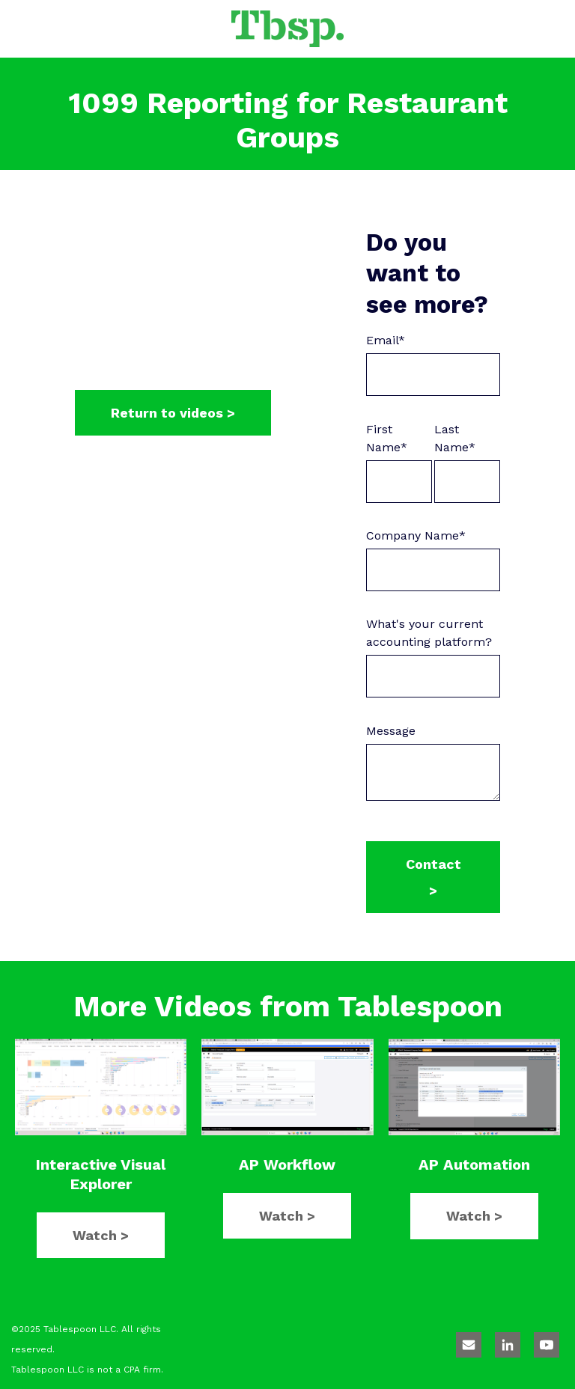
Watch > (101, 1235)
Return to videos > (173, 413)
